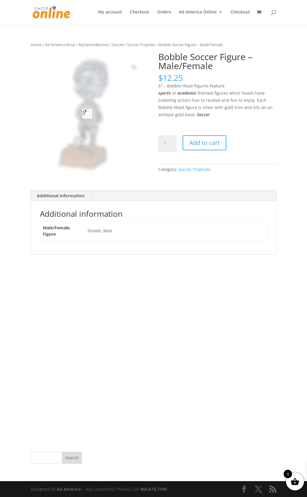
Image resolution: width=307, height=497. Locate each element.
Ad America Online (198, 12)
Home (36, 44)
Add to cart (204, 143)
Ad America (69, 489)
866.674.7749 (153, 489)
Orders (164, 12)
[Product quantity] (167, 143)
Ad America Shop (60, 44)
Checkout (139, 12)
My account (110, 12)
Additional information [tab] (61, 196)
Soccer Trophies (141, 44)
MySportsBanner (94, 44)
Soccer (118, 44)
